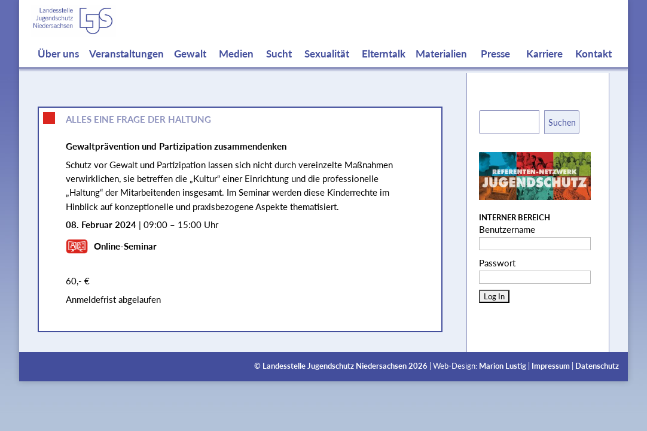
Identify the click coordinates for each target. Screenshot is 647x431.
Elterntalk (383, 66)
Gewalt (190, 66)
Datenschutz (597, 366)
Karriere (544, 66)
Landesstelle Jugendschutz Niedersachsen (335, 366)
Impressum (551, 366)
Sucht (279, 66)
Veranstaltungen (126, 66)
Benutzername (507, 229)
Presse (495, 66)
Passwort (497, 262)
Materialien (441, 66)
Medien (236, 66)
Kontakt (593, 66)
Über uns (58, 66)
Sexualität (326, 66)
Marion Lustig (502, 366)
